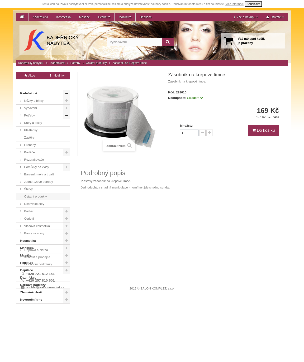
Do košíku (263, 130)
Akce (29, 75)
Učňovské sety (33, 196)
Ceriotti (28, 211)
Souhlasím (253, 4)
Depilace (146, 17)
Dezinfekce (28, 270)
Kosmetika (63, 17)
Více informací (234, 4)
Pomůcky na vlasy (36, 160)
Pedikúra (104, 17)
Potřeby (75, 63)
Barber (28, 204)
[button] (245, 17)
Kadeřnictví (40, 17)
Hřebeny (29, 138)
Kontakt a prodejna (37, 312)
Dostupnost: (177, 98)
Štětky (28, 182)
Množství (186, 125)
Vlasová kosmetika (36, 219)
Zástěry (28, 130)
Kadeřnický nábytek (30, 63)
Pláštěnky (30, 123)
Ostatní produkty (96, 63)
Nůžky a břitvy (33, 93)
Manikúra (125, 17)
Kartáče (29, 145)
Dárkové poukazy (33, 278)
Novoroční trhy (31, 292)
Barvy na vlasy (33, 226)
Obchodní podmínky (38, 319)
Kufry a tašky (32, 115)
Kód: (171, 92)
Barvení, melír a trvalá (38, 167)
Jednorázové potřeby (38, 174)
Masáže (84, 17)
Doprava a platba (36, 305)
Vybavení (30, 101)
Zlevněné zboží (31, 285)
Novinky (57, 75)
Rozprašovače (33, 152)
